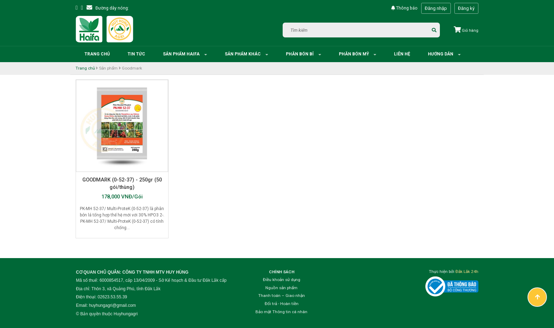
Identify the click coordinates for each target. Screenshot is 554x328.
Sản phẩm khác (243, 54)
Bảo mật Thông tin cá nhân (281, 311)
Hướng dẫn (441, 54)
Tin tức (136, 54)
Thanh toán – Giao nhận (281, 295)
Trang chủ (97, 54)
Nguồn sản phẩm (281, 287)
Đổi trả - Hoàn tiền (282, 303)
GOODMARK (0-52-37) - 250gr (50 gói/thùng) (122, 183)
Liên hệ (402, 54)
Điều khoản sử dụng (281, 279)
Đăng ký (466, 8)
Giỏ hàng (466, 30)
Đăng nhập (436, 8)
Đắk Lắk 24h (466, 271)
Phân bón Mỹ (354, 54)
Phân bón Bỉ (300, 54)
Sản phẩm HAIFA (182, 54)
